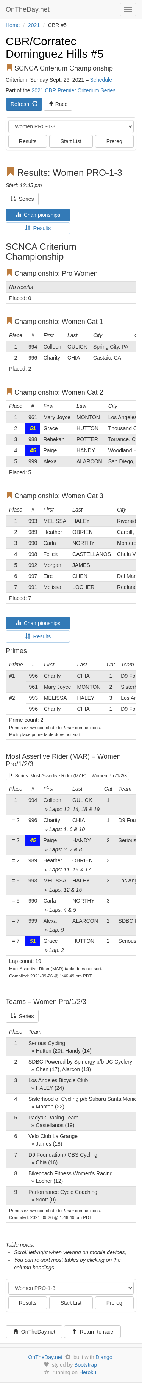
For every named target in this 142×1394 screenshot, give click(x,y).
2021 (34, 25)
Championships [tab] (38, 215)
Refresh (24, 104)
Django (103, 1357)
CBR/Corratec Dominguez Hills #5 (54, 47)
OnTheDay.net (28, 9)
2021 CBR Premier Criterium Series (73, 90)
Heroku (87, 1372)
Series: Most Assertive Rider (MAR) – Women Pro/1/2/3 (67, 775)
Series (22, 199)
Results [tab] (38, 228)
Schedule (101, 80)
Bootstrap (85, 1365)
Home (13, 25)
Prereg (114, 141)
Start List (71, 141)
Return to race (93, 1332)
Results (28, 141)
